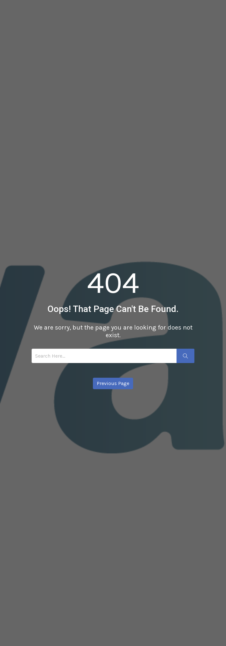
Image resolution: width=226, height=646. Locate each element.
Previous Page (113, 383)
